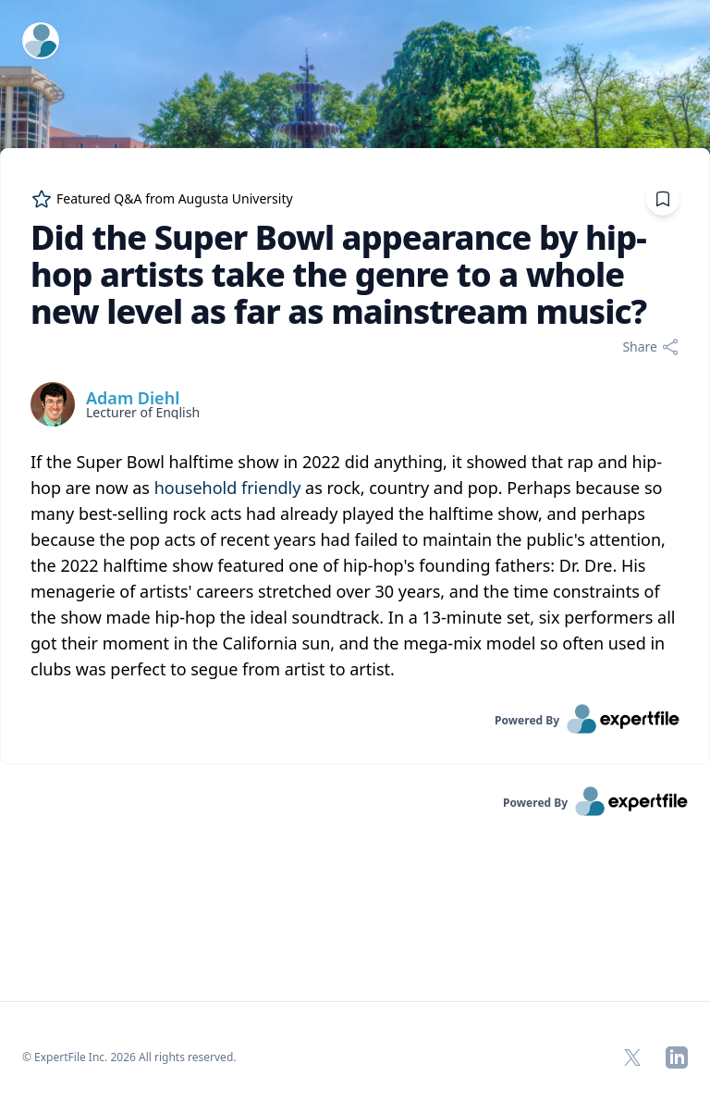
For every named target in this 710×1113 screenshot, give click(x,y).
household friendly (227, 487)
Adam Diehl (132, 398)
